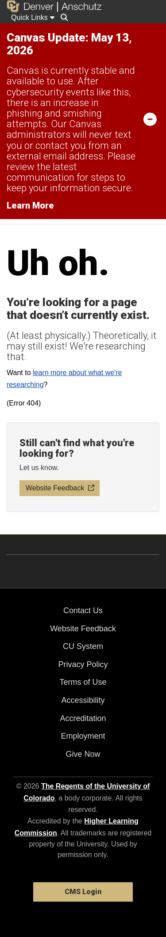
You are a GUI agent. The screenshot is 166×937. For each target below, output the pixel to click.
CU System (83, 646)
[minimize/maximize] (150, 118)
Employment (83, 736)
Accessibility (82, 700)
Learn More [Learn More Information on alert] (30, 205)
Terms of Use (82, 682)
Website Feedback (83, 628)
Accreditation (83, 718)
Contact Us (83, 610)
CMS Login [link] (83, 892)
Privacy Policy (83, 664)
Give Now (83, 754)
